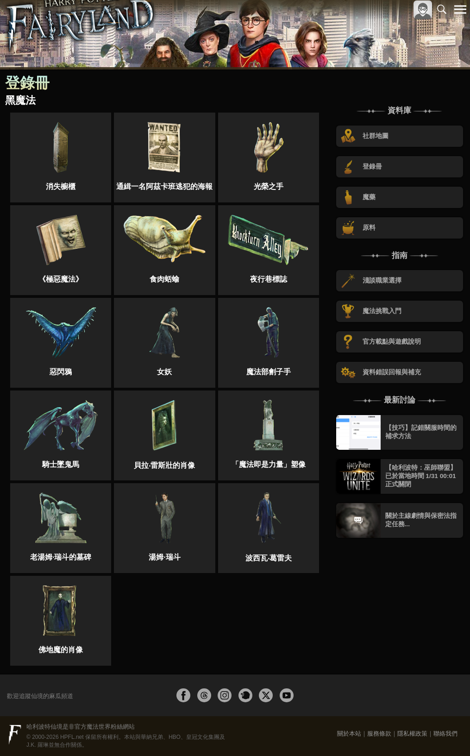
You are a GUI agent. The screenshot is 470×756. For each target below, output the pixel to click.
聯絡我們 (445, 733)
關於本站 (349, 733)
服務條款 (379, 733)
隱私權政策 (412, 733)
